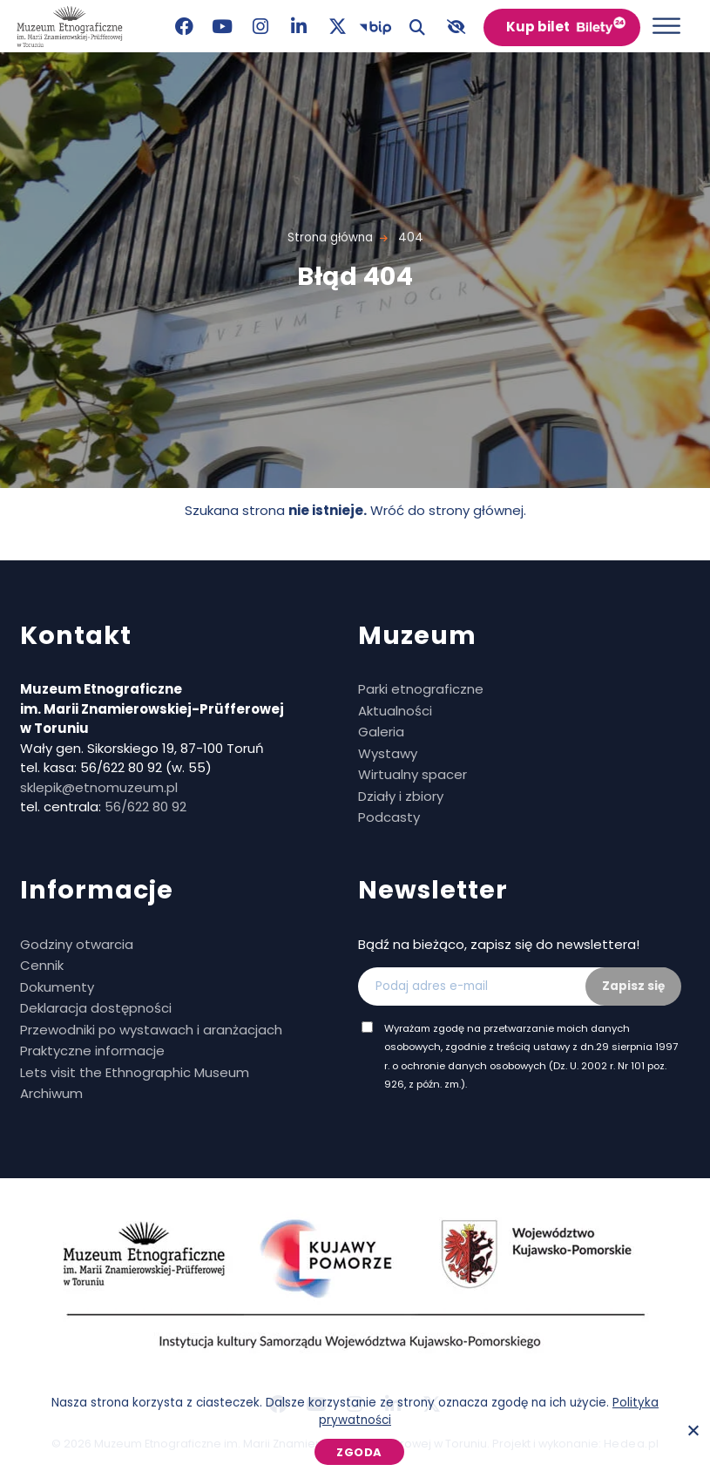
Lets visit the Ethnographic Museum (134, 1072)
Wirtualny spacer (412, 774)
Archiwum (51, 1093)
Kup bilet (538, 26)
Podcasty (389, 817)
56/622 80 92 (145, 806)
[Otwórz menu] (666, 25)
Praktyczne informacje (92, 1050)
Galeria (381, 731)
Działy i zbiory (400, 796)
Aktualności (395, 711)
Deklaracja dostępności (96, 1008)
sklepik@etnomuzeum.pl (99, 787)
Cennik (42, 965)
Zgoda (359, 1452)
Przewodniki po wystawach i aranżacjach (151, 1029)
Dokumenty (57, 987)
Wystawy (387, 753)
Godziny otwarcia (76, 944)
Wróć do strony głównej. (448, 510)
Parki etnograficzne (420, 689)
